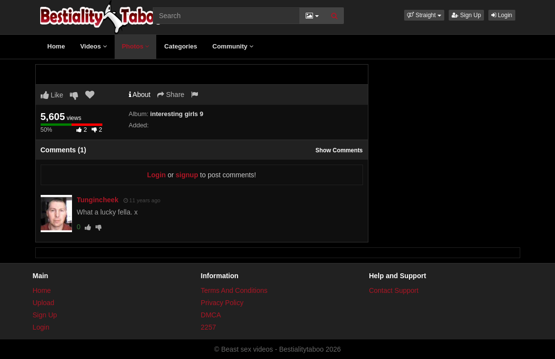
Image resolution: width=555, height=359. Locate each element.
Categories (180, 46)
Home (56, 46)
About (140, 94)
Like (52, 95)
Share (170, 94)
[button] (424, 15)
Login (501, 15)
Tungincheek (98, 200)
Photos (135, 46)
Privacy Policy (222, 303)
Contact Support (393, 290)
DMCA (211, 315)
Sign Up (466, 15)
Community (233, 46)
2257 (208, 327)
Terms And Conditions (234, 290)
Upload (43, 303)
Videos (93, 46)
